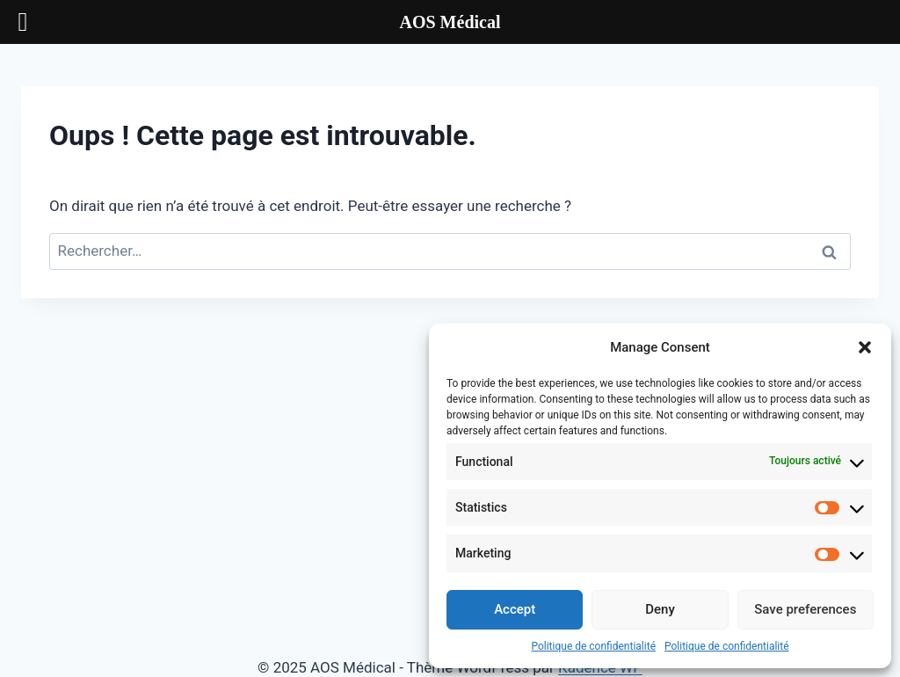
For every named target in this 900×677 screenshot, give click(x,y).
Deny (660, 609)
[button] (865, 347)
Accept (514, 609)
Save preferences (805, 609)
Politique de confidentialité (593, 646)
